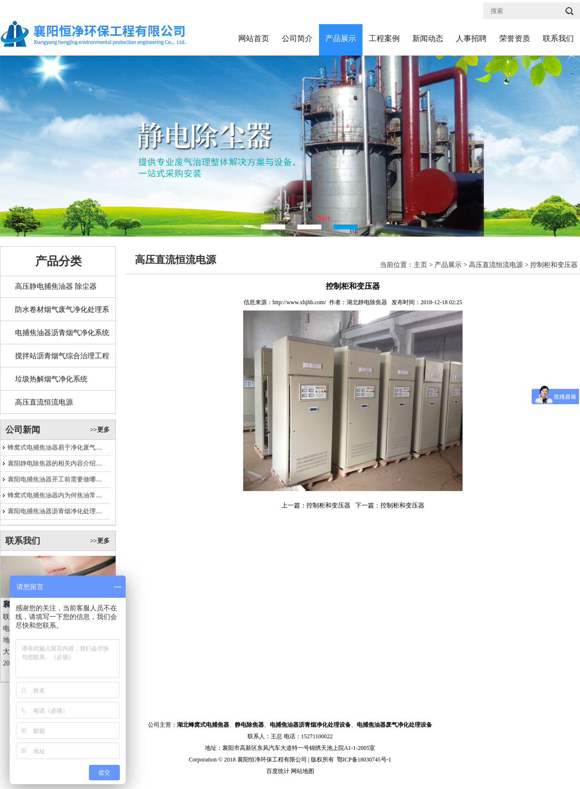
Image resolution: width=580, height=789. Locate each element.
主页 (420, 264)
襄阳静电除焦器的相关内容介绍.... (55, 463)
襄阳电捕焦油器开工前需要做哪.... (55, 479)
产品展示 (340, 38)
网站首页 (253, 38)
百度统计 (278, 771)
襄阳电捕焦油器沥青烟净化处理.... (55, 511)
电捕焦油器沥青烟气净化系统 (62, 333)
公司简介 (297, 38)
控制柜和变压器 (554, 264)
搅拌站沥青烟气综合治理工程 (62, 356)
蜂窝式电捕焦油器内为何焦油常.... (55, 495)
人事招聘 (471, 38)
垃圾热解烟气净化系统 (51, 379)
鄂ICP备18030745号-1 (364, 759)
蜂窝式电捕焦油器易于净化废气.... (55, 447)
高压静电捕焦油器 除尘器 (56, 286)
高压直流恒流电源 (44, 402)
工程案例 (384, 38)
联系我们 (558, 38)
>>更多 (100, 429)
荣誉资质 (514, 38)
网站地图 (302, 771)
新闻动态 (427, 38)
